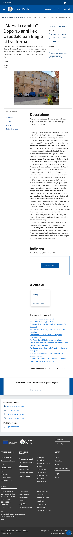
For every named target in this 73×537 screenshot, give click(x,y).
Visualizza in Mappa (49, 266)
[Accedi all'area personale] (65, 2)
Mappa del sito (6, 533)
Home (4, 17)
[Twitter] (58, 9)
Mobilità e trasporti (25, 476)
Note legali (40, 501)
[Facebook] (53, 9)
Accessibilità (10, 531)
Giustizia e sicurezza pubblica (43, 464)
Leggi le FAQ (23, 504)
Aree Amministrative (8, 461)
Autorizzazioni (41, 481)
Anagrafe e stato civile (26, 459)
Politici (3, 471)
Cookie (25, 531)
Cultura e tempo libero (26, 462)
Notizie (57, 457)
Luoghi (57, 473)
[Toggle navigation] (4, 9)
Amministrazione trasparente (42, 492)
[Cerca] (69, 9)
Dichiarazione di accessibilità (42, 505)
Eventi (57, 477)
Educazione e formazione (41, 458)
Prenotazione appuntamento (24, 492)
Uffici (2, 464)
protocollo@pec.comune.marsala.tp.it (13, 514)
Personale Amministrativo (6, 475)
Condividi (53, 26)
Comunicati (19, 17)
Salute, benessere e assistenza (43, 476)
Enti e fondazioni (6, 468)
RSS (2, 531)
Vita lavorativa (23, 466)
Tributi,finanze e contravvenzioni (42, 470)
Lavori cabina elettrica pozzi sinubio (42, 319)
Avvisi (57, 464)
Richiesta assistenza (25, 507)
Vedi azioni (63, 26)
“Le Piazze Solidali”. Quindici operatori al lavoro (47, 340)
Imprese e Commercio (26, 469)
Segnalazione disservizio (23, 498)
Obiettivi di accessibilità (44, 510)
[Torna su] (68, 532)
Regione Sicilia (7, 3)
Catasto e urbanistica (26, 472)
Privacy (18, 531)
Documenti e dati (6, 480)
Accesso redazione (66, 533)
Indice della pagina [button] (11, 111)
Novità (11, 17)
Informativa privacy (43, 497)
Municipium (55, 533)
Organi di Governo (7, 457)
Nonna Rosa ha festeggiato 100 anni (43, 321)
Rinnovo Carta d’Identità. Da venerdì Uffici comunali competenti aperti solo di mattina (48, 359)
